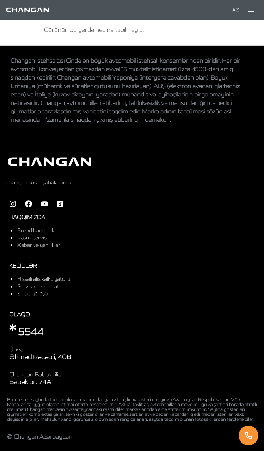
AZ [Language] (235, 9)
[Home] (27, 10)
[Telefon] (248, 435)
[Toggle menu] (251, 10)
